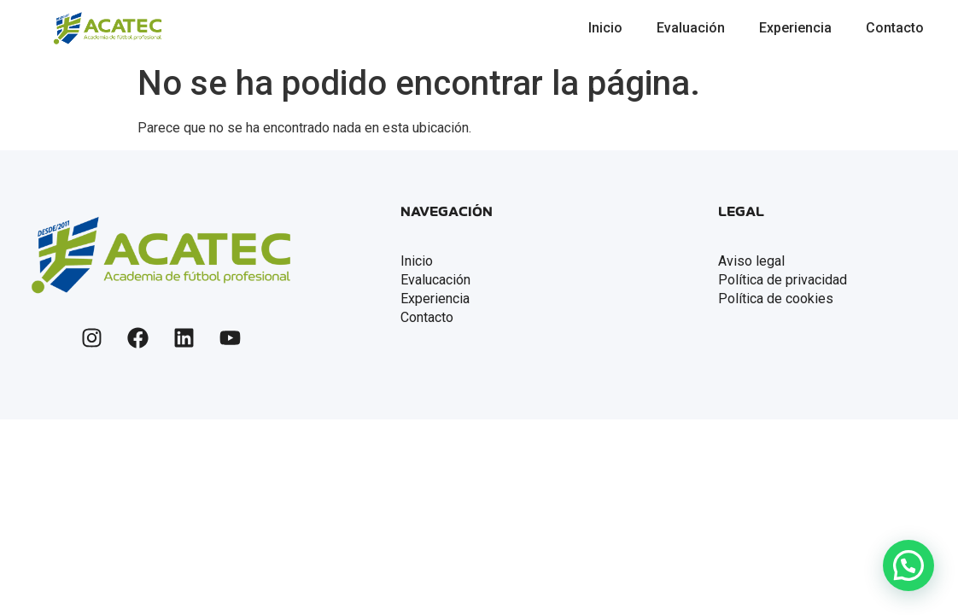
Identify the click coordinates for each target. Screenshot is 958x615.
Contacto (895, 28)
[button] (908, 565)
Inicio (605, 28)
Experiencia (795, 28)
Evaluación (691, 28)
